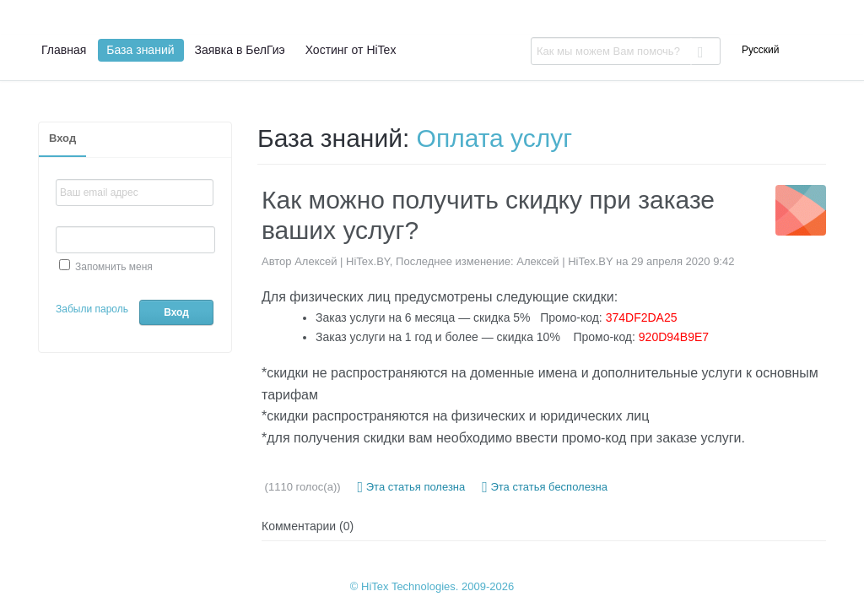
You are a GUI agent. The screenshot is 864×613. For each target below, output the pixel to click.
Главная (63, 50)
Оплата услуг (495, 138)
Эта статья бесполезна (545, 487)
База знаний (140, 50)
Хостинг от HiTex (351, 50)
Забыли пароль (92, 309)
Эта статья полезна (412, 487)
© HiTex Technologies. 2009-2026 (432, 586)
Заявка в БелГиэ (240, 50)
